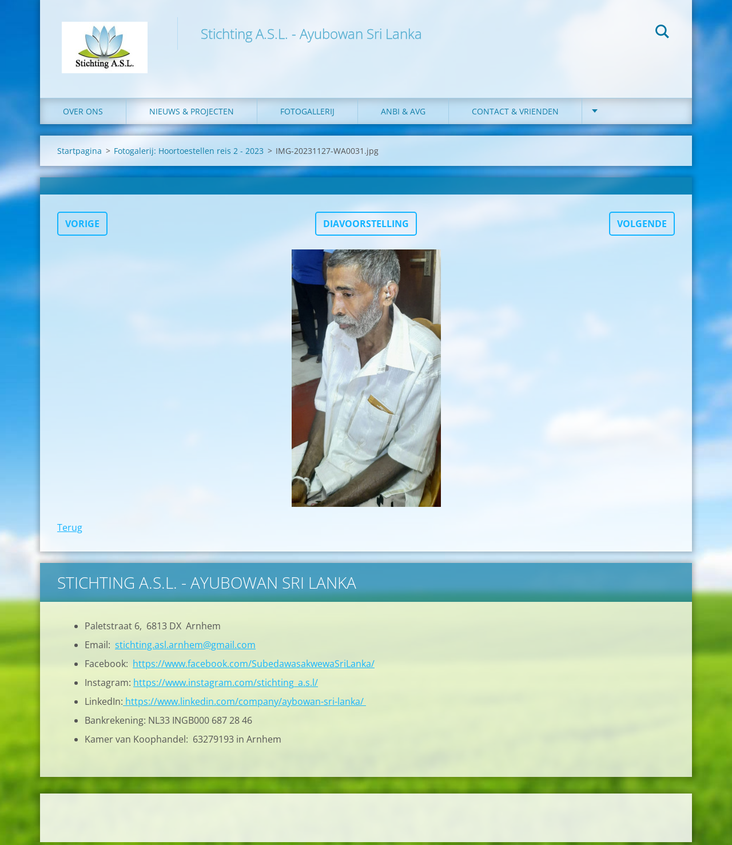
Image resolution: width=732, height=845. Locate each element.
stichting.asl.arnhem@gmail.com (185, 647)
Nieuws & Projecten (191, 114)
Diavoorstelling (366, 226)
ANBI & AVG (403, 114)
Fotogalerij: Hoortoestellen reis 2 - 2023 (189, 153)
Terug (69, 530)
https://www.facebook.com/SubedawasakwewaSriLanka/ (254, 666)
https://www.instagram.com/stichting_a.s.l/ (225, 685)
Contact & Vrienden (515, 114)
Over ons (83, 114)
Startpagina (79, 153)
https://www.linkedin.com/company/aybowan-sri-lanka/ (244, 704)
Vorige (82, 226)
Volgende (642, 226)
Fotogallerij (307, 114)
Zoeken (662, 33)
